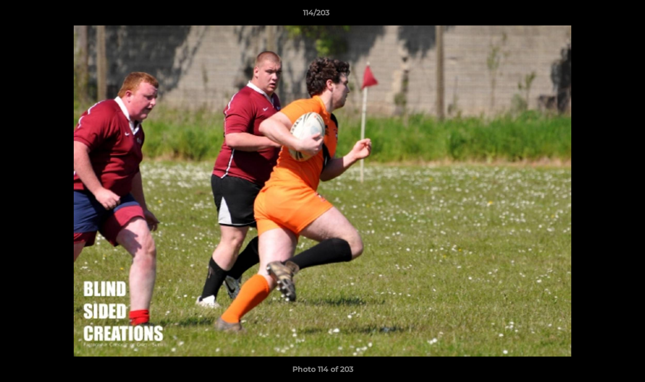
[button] (600, 15)
